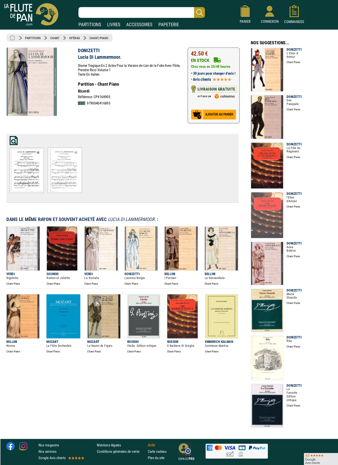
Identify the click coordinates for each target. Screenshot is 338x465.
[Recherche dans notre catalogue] (141, 12)
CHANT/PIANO (98, 38)
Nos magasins (48, 445)
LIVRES (113, 24)
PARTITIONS (89, 24)
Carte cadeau (157, 451)
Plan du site (156, 458)
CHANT (55, 38)
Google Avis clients (61, 458)
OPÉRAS (74, 38)
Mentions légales (109, 445)
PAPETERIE (168, 24)
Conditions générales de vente (121, 451)
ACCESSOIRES (139, 24)
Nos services (47, 451)
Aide (151, 444)
